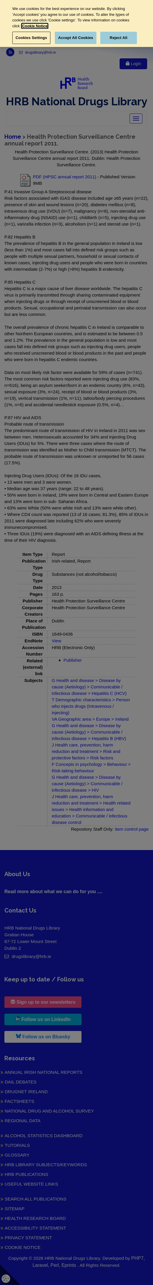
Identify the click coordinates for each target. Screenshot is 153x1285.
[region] (76, 23)
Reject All (118, 37)
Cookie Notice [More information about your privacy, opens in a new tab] (34, 26)
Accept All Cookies (75, 37)
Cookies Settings (31, 37)
